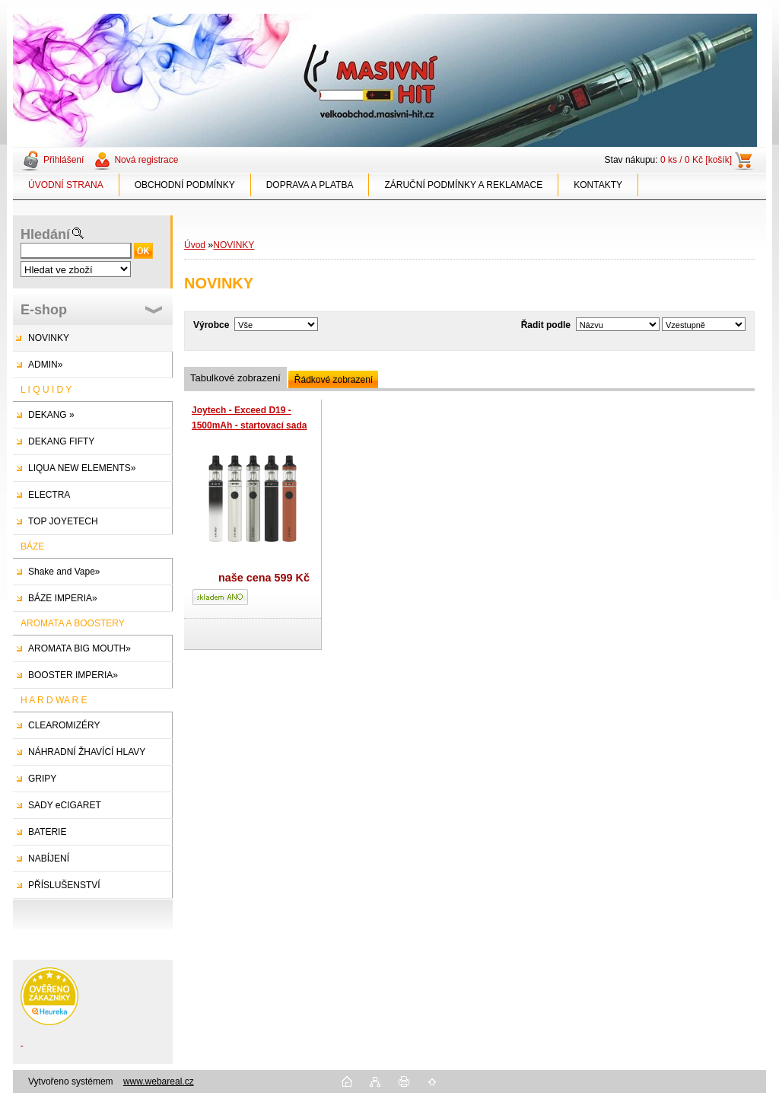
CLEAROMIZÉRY (64, 725)
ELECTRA (49, 494)
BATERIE (47, 832)
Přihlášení (63, 159)
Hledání (45, 234)
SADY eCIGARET (64, 805)
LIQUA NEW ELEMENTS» (81, 468)
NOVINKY (48, 338)
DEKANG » (51, 414)
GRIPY (42, 778)
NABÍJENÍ (48, 858)
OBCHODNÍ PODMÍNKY (185, 185)
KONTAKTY (598, 185)
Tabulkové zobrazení (235, 378)
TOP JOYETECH (63, 521)
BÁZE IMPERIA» (62, 598)
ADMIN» (45, 364)
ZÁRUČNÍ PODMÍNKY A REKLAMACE (463, 185)
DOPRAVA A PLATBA (310, 185)
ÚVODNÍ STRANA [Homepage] (65, 185)
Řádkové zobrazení (333, 379)
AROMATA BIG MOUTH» (79, 648)
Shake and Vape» (64, 571)
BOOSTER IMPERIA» (73, 675)
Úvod (194, 245)
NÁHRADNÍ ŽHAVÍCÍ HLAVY (86, 752)
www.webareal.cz (158, 1081)
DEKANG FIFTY (61, 441)
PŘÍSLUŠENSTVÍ (64, 885)
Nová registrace (146, 159)
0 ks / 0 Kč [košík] (696, 159)
